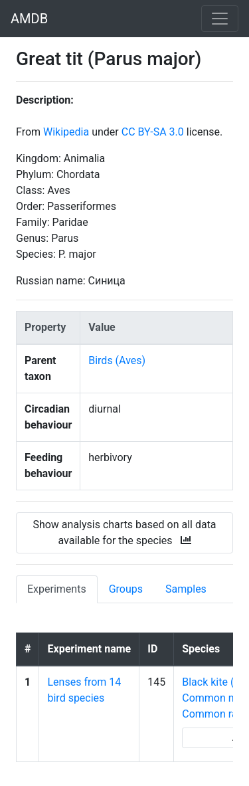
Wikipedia (66, 132)
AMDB (29, 19)
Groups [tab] (126, 589)
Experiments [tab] (56, 589)
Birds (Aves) (116, 360)
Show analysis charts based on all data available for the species (124, 532)
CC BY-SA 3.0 (153, 132)
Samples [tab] (186, 589)
